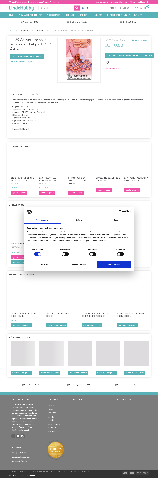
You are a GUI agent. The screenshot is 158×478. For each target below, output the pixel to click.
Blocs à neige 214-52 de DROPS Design (108, 179)
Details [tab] (79, 220)
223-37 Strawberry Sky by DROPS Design (136, 179)
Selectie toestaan (79, 264)
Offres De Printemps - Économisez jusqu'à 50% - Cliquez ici (34, 2)
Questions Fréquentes (21, 457)
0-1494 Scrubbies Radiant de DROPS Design (77, 181)
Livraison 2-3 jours (129, 22)
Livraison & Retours (119, 2)
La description (20, 94)
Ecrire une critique (139, 40)
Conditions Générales (79, 472)
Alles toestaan (114, 264)
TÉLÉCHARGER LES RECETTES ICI (27, 56)
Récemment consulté (21, 337)
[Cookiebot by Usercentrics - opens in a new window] (120, 212)
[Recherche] (77, 8)
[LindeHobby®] (21, 7)
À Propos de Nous (137, 2)
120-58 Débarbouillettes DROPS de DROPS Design (95, 314)
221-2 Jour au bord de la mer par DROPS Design (22, 181)
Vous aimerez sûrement (22, 146)
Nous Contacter (101, 2)
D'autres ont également (22, 274)
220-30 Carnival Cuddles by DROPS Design (48, 181)
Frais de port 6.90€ (31, 385)
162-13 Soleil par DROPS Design (58, 314)
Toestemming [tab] (42, 220)
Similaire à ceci (17, 205)
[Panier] (142, 7)
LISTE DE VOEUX (120, 8)
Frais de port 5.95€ (30, 22)
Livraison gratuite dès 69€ (80, 22)
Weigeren (44, 264)
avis (122, 40)
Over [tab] (116, 220)
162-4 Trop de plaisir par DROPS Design (23, 314)
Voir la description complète (21, 62)
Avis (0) (34, 94)
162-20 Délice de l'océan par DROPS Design (131, 314)
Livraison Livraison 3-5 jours (128, 385)
